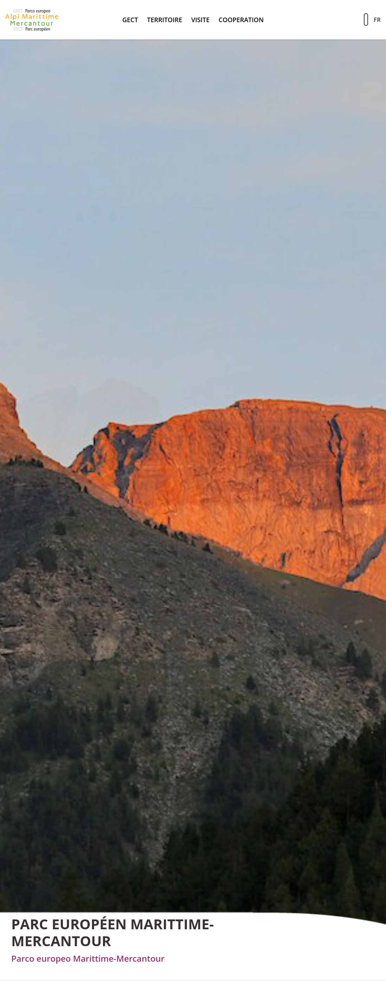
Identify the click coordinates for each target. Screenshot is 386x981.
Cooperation (241, 19)
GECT (130, 19)
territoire (164, 19)
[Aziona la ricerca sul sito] (366, 19)
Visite (200, 19)
